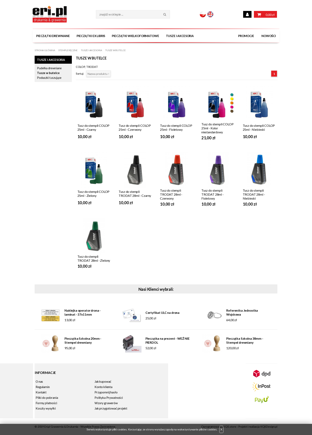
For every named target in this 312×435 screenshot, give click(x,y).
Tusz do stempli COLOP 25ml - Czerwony (135, 127)
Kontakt (41, 392)
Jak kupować (103, 381)
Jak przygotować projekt (111, 408)
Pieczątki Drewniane (53, 36)
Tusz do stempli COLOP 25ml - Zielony (93, 193)
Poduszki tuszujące (49, 77)
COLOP (80, 66)
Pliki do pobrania (47, 397)
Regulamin (43, 387)
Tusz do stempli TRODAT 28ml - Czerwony (171, 194)
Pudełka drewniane (49, 68)
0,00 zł (265, 14)
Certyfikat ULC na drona (162, 312)
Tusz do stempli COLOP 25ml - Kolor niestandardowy (217, 128)
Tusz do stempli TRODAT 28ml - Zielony (93, 258)
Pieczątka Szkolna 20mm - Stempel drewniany (82, 340)
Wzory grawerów (106, 403)
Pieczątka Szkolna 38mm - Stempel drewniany (244, 340)
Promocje (246, 36)
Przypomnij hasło (106, 392)
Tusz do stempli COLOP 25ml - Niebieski (259, 127)
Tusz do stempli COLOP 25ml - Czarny (93, 127)
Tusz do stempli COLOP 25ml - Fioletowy (176, 127)
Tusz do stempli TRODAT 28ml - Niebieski (254, 194)
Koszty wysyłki (46, 408)
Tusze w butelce (115, 50)
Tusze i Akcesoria (180, 36)
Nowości (268, 36)
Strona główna (45, 50)
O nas (39, 381)
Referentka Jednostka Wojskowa (242, 312)
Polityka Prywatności (109, 397)
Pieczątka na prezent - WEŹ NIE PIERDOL (167, 340)
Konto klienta (103, 387)
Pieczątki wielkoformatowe (135, 36)
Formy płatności (46, 403)
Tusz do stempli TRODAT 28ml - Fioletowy (212, 194)
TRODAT (92, 66)
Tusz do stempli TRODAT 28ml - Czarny (135, 193)
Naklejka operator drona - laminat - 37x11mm (82, 312)
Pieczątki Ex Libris (91, 36)
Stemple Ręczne (67, 50)
